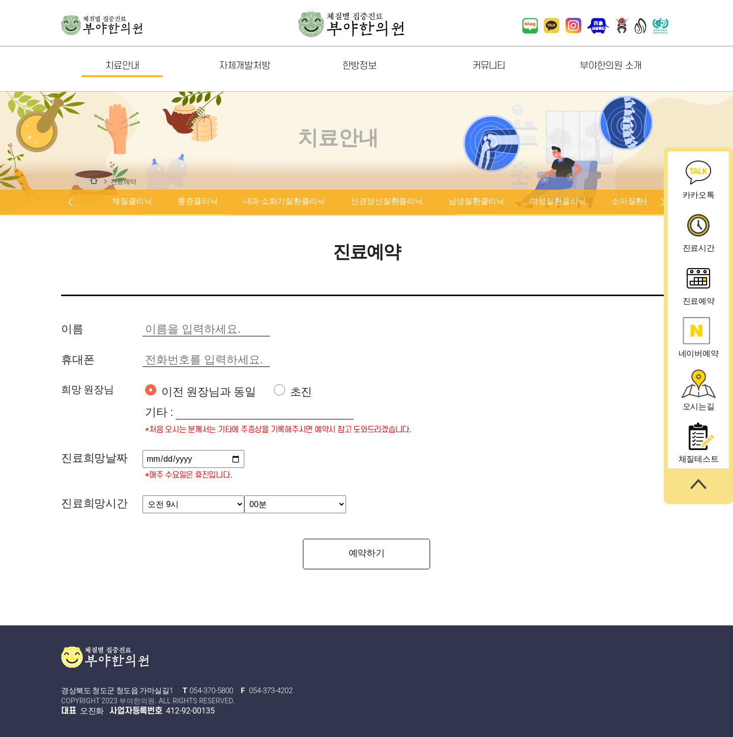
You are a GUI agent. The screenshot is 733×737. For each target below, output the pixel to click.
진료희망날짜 (94, 458)
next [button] (663, 202)
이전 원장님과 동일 (200, 391)
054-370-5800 (211, 690)
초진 (293, 391)
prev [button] (70, 202)
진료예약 (123, 182)
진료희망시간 (94, 503)
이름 (72, 329)
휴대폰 (77, 359)
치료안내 (94, 180)
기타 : (159, 412)
